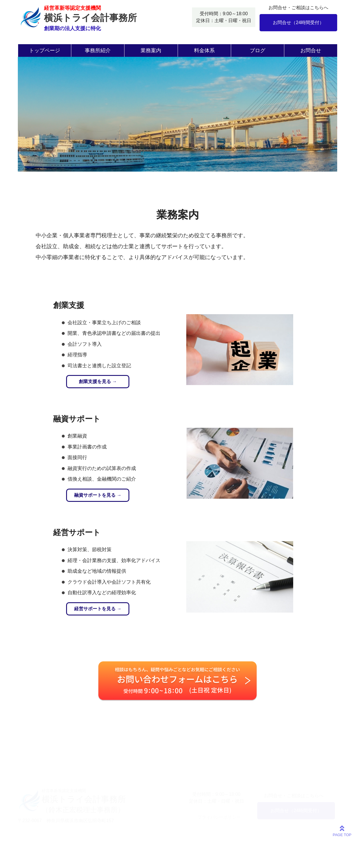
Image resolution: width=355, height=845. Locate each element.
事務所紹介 (98, 50)
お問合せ (310, 50)
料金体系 (204, 50)
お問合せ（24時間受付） (298, 22)
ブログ (257, 50)
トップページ (44, 50)
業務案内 (151, 50)
